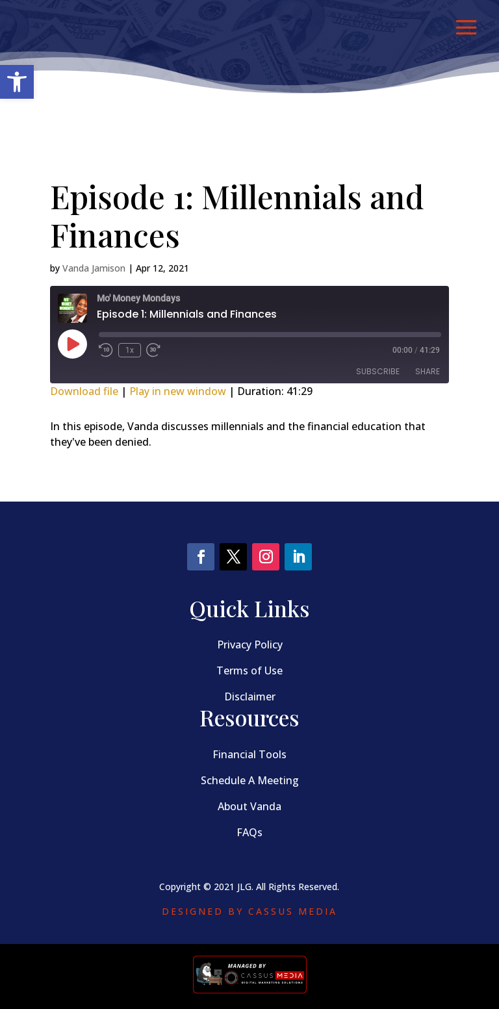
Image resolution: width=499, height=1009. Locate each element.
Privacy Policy (250, 644)
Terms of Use (249, 670)
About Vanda (249, 806)
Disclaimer (249, 696)
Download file (84, 391)
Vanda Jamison (93, 268)
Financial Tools (249, 754)
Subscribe (378, 371)
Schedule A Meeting (250, 780)
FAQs (249, 832)
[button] (17, 82)
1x (129, 350)
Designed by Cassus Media (249, 911)
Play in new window (177, 391)
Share (427, 371)
